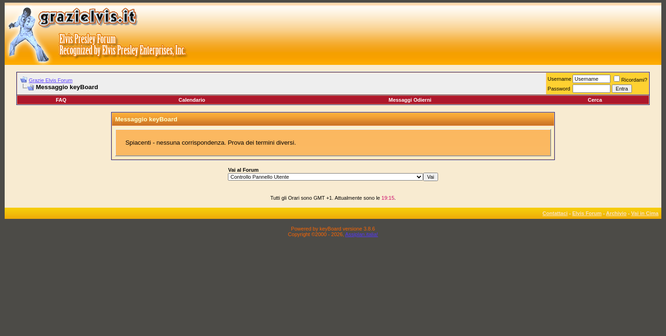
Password (559, 88)
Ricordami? (630, 80)
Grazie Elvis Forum (51, 80)
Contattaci (555, 213)
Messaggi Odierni (410, 100)
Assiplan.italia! (361, 234)
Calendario (191, 100)
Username (560, 79)
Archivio (616, 213)
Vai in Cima (645, 213)
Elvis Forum (587, 213)
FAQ (61, 100)
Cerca (595, 100)
